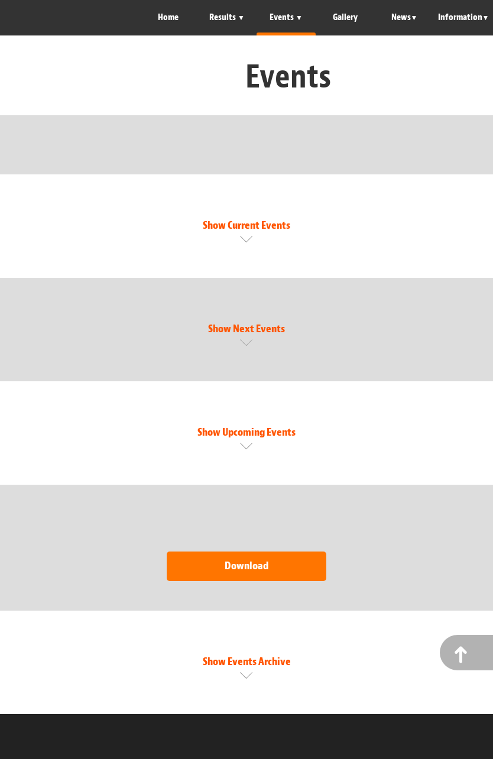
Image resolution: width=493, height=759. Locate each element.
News (401, 17)
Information (460, 17)
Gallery (345, 17)
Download (246, 566)
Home (168, 17)
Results (223, 17)
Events (283, 17)
